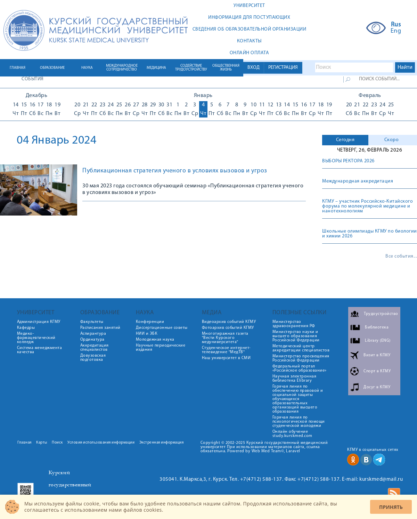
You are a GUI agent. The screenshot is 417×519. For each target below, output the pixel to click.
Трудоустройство (381, 314)
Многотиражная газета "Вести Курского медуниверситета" (225, 338)
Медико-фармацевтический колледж (36, 338)
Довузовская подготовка (93, 358)
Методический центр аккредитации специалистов (301, 348)
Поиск (57, 443)
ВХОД (253, 67)
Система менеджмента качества (39, 350)
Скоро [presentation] (391, 140)
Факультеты (92, 322)
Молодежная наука (155, 340)
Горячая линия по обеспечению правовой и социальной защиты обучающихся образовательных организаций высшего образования (297, 399)
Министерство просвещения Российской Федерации (300, 358)
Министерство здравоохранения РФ (293, 324)
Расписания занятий (100, 328)
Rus (396, 25)
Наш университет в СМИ (226, 358)
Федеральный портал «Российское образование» (299, 368)
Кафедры (26, 328)
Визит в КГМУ (376, 355)
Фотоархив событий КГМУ (228, 328)
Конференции (150, 322)
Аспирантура (93, 334)
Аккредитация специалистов (94, 347)
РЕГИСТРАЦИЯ (283, 67)
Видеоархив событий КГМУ (229, 322)
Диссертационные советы (162, 328)
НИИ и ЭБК (147, 334)
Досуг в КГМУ (376, 387)
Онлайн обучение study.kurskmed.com (292, 434)
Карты (41, 443)
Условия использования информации (100, 443)
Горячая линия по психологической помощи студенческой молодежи (298, 421)
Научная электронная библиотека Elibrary (294, 378)
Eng (396, 31)
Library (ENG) (378, 341)
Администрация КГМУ (38, 322)
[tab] (345, 140)
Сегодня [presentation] (345, 140)
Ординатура (92, 340)
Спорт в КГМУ (377, 371)
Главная (24, 443)
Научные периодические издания (161, 347)
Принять (391, 507)
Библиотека (377, 327)
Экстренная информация (161, 443)
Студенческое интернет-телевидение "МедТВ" (226, 350)
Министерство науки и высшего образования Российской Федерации (296, 336)
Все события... (401, 256)
